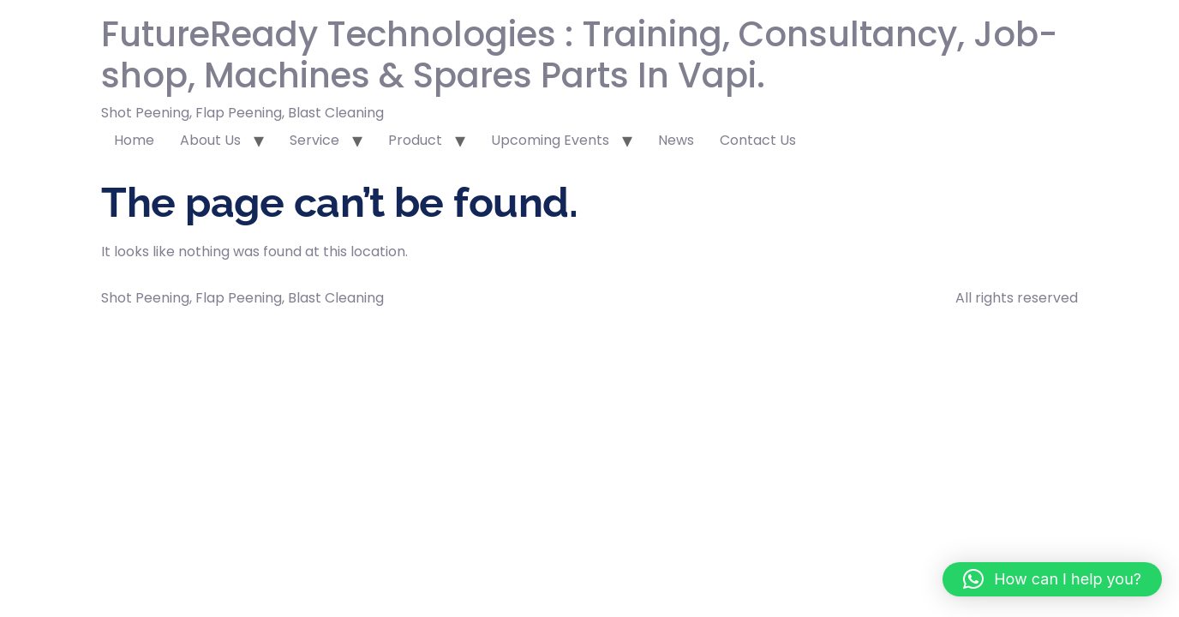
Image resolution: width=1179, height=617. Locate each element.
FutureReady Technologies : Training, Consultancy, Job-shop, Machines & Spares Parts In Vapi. (579, 54)
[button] (1052, 579)
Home (134, 140)
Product (415, 140)
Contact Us (758, 140)
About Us (210, 140)
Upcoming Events (550, 140)
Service (314, 140)
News (676, 140)
